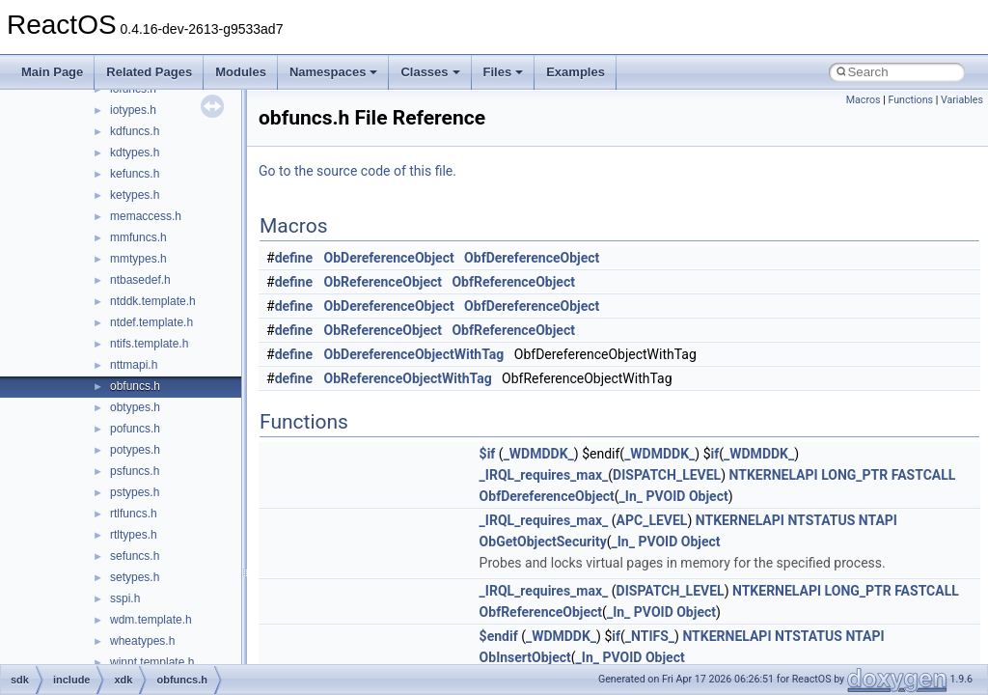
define (294, 257)
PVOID (665, 496)
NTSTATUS (821, 520)
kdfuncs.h (134, 131)
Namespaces (333, 72)
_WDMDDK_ (539, 453)
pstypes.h (134, 492)
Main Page (52, 72)
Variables (962, 100)
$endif (499, 636)
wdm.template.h (151, 619)
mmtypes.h (138, 258)
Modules (240, 72)
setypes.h (134, 577)
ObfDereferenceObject (531, 257)
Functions (910, 100)
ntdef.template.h (151, 322)
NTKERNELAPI (773, 475)
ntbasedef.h (140, 280)
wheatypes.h (142, 641)
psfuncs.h (134, 471)
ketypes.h (134, 195)
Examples (575, 72)
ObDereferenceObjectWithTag (414, 354)
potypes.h (135, 450)
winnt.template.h (152, 662)
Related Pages (149, 72)
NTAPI (878, 520)
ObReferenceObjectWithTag (408, 378)
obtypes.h (135, 407)
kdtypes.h (134, 152)
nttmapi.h (133, 365)
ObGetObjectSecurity (543, 541)
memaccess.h (145, 216)
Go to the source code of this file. (357, 171)
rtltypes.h (133, 535)
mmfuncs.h (138, 237)
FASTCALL (924, 475)
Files (503, 72)
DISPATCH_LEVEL (667, 475)
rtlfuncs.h (133, 513)
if (715, 453)
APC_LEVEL (652, 520)
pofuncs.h (135, 428)
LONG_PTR (854, 475)
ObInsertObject (525, 657)
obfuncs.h (135, 386)
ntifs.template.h (149, 343)
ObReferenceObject (383, 282)
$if (488, 453)
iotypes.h (133, 110)
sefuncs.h (134, 556)
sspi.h (125, 598)
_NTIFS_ (649, 636)
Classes (429, 72)
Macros (863, 100)
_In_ (631, 496)
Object (708, 496)
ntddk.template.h (153, 301)
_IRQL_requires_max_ (544, 475)
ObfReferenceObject (513, 282)
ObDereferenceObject (389, 257)
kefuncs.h (134, 174)
